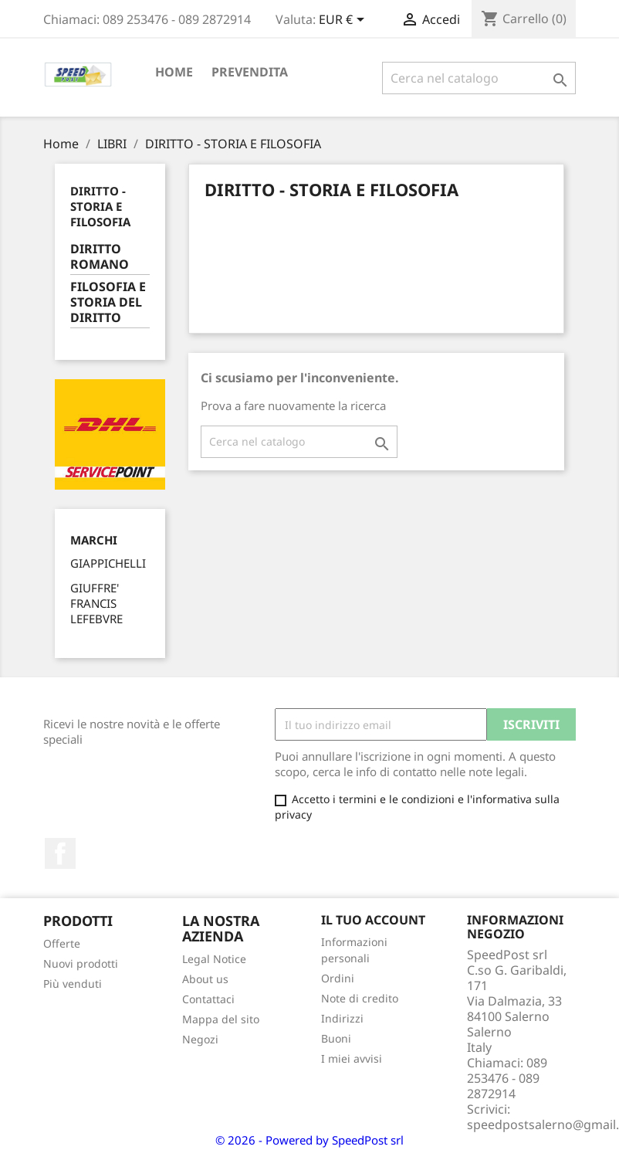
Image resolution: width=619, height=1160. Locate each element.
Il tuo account (373, 919)
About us (205, 979)
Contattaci (208, 999)
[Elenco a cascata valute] (344, 21)
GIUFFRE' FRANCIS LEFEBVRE (96, 603)
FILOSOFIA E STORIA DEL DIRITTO (108, 302)
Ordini (337, 978)
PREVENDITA (249, 71)
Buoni (336, 1038)
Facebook (60, 853)
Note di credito (359, 998)
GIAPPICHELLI (108, 563)
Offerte (61, 943)
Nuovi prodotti (80, 963)
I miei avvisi (351, 1058)
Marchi (93, 540)
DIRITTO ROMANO (99, 257)
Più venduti (72, 983)
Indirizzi (342, 1018)
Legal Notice (214, 958)
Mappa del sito (220, 1019)
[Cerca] (479, 78)
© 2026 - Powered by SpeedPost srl (309, 1140)
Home (174, 71)
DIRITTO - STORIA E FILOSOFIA (100, 206)
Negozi (200, 1039)
